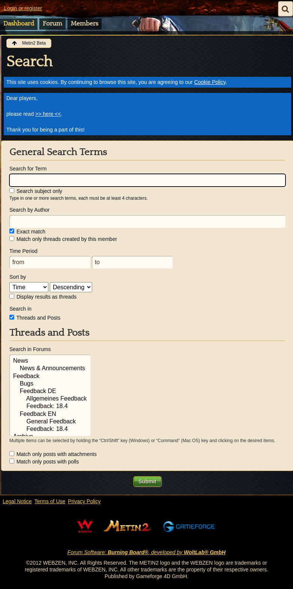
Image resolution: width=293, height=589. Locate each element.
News (50, 361)
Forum (52, 23)
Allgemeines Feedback (50, 399)
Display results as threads (42, 297)
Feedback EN (50, 414)
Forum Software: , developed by (146, 552)
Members (84, 23)
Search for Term (27, 169)
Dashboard (18, 23)
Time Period (23, 251)
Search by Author (29, 210)
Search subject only (35, 191)
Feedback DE (50, 391)
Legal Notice (17, 501)
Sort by (17, 277)
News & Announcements (50, 368)
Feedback (50, 376)
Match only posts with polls (44, 462)
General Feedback (50, 422)
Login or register (23, 8)
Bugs (50, 384)
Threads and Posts (34, 318)
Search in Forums (30, 349)
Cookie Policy (210, 82)
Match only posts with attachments (53, 454)
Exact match (27, 232)
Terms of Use (49, 501)
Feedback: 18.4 (50, 406)
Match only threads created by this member (63, 239)
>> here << (48, 114)
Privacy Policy (84, 501)
